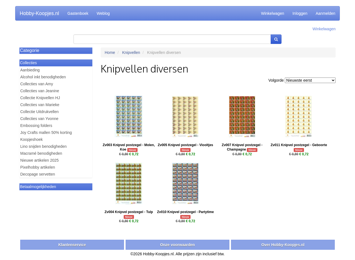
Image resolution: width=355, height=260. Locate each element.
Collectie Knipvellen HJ (40, 98)
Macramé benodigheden (41, 153)
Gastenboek (77, 13)
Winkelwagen (272, 13)
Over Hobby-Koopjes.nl (283, 244)
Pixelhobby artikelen (37, 167)
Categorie (29, 50)
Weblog (103, 13)
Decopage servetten (37, 174)
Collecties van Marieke (39, 104)
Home (110, 52)
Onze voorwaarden (177, 244)
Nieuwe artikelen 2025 (39, 160)
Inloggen (299, 13)
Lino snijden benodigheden (43, 146)
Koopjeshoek (31, 139)
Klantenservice (72, 244)
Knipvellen (131, 52)
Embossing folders (36, 125)
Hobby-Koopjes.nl (39, 13)
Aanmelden (325, 13)
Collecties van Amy (36, 84)
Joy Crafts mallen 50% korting (46, 132)
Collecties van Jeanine (39, 91)
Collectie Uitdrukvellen (39, 111)
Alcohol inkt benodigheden (43, 77)
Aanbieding (30, 70)
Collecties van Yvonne (39, 118)
